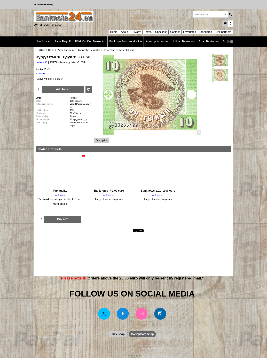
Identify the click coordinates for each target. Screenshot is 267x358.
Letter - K (41, 62)
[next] (231, 41)
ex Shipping (40, 73)
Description (101, 140)
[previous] (228, 41)
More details (60, 203)
